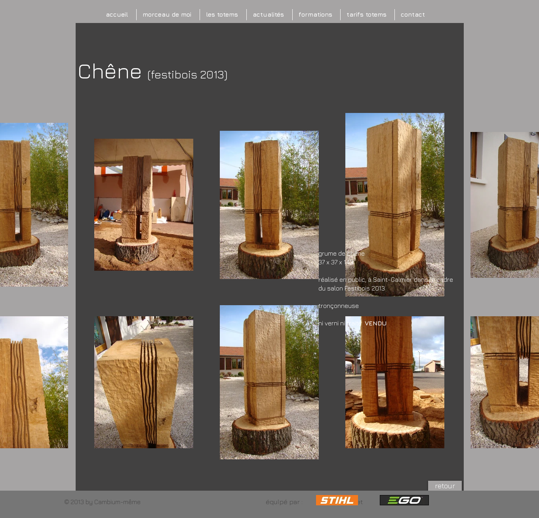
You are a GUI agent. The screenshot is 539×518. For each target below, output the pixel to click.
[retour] (445, 486)
